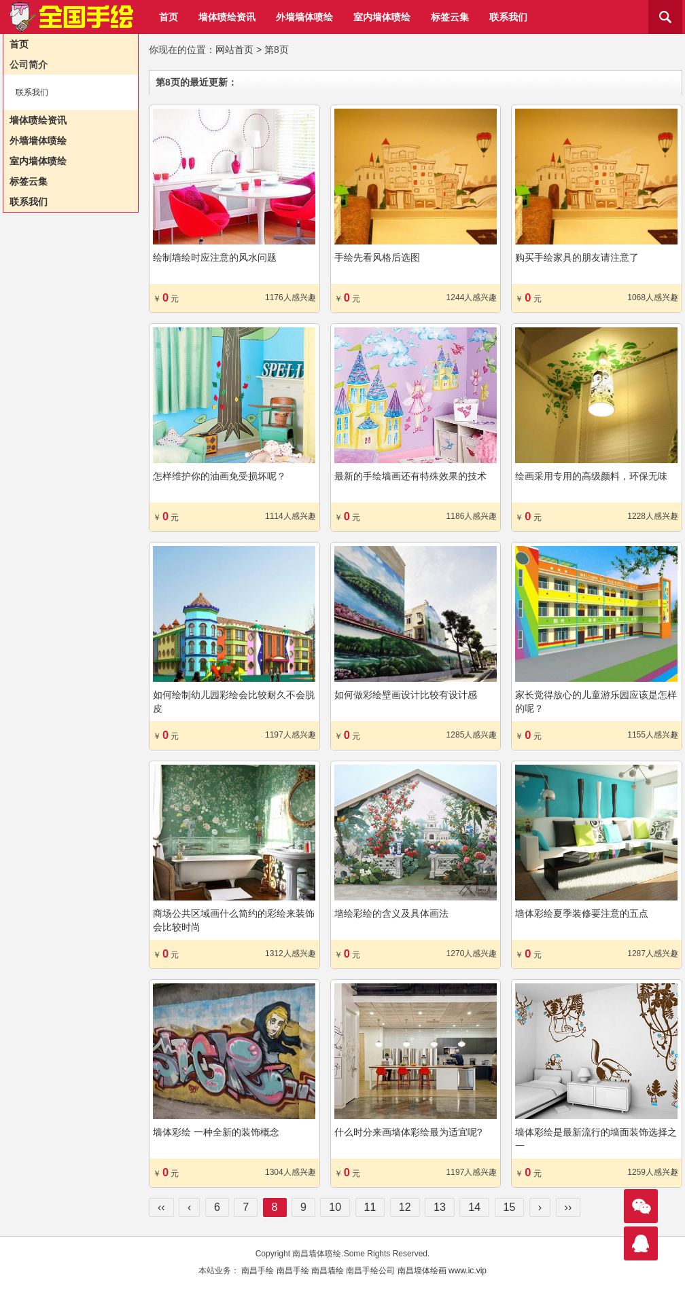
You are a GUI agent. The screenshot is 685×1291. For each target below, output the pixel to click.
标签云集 (450, 17)
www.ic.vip (468, 1270)
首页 (168, 17)
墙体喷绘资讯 (227, 17)
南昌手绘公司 (370, 1270)
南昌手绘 (257, 1270)
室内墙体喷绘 (381, 17)
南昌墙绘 (327, 1270)
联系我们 (508, 17)
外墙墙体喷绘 (304, 17)
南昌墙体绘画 (422, 1270)
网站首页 (234, 49)
